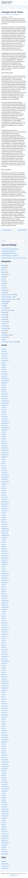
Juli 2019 (4, 513)
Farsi (3, 279)
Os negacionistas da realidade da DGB (10, 249)
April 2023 (4, 412)
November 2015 (5, 602)
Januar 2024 (4, 396)
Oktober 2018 (5, 533)
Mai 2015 (4, 616)
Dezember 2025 (5, 358)
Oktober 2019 (5, 506)
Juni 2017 (4, 569)
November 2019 (5, 504)
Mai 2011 (4, 723)
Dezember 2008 (5, 786)
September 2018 (5, 535)
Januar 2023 (4, 418)
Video (3, 339)
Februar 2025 (4, 374)
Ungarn (3, 332)
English (3, 276)
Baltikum (4, 265)
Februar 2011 (4, 730)
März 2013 (4, 674)
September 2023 (5, 403)
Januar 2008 (4, 806)
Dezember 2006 (5, 836)
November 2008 (5, 789)
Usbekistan (4, 337)
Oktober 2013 (5, 658)
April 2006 (4, 847)
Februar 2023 (4, 416)
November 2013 (5, 656)
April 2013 (4, 672)
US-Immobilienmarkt (6, 335)
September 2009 (5, 766)
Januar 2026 (4, 356)
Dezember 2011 (5, 708)
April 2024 (4, 389)
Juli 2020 (4, 486)
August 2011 (4, 717)
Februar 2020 (4, 497)
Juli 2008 (4, 793)
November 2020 (5, 477)
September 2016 (5, 580)
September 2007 (5, 815)
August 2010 (4, 741)
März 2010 (4, 753)
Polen (3, 305)
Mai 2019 (4, 517)
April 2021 (4, 465)
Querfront (4, 312)
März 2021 (4, 468)
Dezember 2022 (5, 421)
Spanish (3, 323)
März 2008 (4, 802)
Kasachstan (4, 290)
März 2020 (4, 495)
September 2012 (5, 688)
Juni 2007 (4, 822)
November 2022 (5, 423)
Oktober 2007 (5, 813)
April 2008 (4, 800)
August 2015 (4, 609)
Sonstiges (4, 321)
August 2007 (4, 818)
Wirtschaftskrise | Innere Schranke (9, 341)
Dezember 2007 (5, 809)
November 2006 (5, 838)
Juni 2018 (4, 542)
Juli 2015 (4, 611)
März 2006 (4, 849)
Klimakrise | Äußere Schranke (8, 294)
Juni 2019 (4, 515)
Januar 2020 (4, 499)
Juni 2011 (4, 721)
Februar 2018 (4, 551)
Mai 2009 (4, 775)
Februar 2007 (4, 831)
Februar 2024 (4, 394)
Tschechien (4, 326)
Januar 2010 (4, 757)
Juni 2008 (4, 795)
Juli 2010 (4, 744)
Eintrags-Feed (5, 863)
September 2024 (5, 380)
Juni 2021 (4, 461)
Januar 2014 (4, 652)
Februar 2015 (4, 623)
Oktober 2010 (5, 737)
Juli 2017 (4, 566)
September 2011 (5, 714)
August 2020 (4, 483)
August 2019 (4, 510)
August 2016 (4, 582)
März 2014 (4, 647)
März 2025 (4, 371)
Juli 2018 (4, 540)
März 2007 (4, 829)
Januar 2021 (4, 472)
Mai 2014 (4, 643)
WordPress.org (5, 868)
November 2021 (5, 450)
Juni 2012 (4, 694)
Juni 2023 (4, 409)
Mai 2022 (4, 436)
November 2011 (5, 710)
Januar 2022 (4, 445)
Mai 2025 (4, 367)
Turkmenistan (5, 328)
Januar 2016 (4, 598)
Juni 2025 (4, 365)
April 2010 (4, 750)
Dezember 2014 (5, 627)
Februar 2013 (4, 676)
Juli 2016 (4, 584)
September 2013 (5, 661)
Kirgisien (3, 292)
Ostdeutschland (5, 301)
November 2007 (5, 811)
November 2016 (5, 575)
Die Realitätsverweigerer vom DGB (9, 253)
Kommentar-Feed (5, 866)
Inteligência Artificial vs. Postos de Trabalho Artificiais (14, 258)
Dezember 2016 (5, 573)
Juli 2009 (4, 771)
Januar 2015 (4, 625)
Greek (3, 285)
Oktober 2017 (5, 560)
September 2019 (5, 508)
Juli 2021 (4, 459)
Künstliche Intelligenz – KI (7, 296)
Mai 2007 (4, 824)
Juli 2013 (4, 665)
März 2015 (4, 620)
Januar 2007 (4, 833)
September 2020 (5, 481)
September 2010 (5, 739)
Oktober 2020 (5, 479)
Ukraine (3, 330)
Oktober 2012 (5, 685)
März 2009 (4, 780)
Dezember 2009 (5, 759)
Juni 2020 (4, 488)
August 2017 (4, 564)
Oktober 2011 (5, 712)
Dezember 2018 (5, 528)
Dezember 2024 (5, 378)
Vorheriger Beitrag (6, 230)
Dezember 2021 (5, 448)
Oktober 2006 (5, 840)
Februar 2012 (4, 703)
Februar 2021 (4, 470)
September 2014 (5, 634)
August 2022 (4, 430)
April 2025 (4, 369)
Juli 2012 (4, 692)
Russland (4, 317)
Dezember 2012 (5, 681)
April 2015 (4, 618)
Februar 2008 (4, 804)
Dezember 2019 (5, 501)
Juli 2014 (4, 638)
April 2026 (4, 349)
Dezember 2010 (5, 735)
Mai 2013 (4, 670)
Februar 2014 (4, 649)
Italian (3, 288)
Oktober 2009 (5, 764)
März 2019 (4, 522)
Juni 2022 (4, 434)
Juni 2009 (4, 773)
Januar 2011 (4, 732)
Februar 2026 (4, 353)
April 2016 (4, 591)
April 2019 (4, 519)
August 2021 (4, 457)
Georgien (4, 283)
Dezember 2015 (5, 600)
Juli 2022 (4, 432)
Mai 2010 (4, 748)
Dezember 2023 (5, 398)
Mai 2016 (4, 589)
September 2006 (5, 842)
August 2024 (4, 382)
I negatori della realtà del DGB (8, 251)
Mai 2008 (4, 797)
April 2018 (4, 546)
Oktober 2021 (5, 452)
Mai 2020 (4, 490)
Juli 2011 (4, 719)
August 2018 (4, 537)
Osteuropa (4, 303)
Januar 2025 (4, 376)
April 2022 (4, 439)
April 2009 (4, 777)
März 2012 (4, 701)
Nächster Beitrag (22, 230)
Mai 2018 (4, 544)
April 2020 (4, 492)
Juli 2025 (4, 362)
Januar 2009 (4, 784)
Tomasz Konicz (6, 2)
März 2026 (4, 351)
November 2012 (5, 683)
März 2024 (4, 391)
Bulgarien (4, 272)
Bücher (3, 270)
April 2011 (4, 726)
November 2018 (5, 531)
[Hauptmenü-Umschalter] (25, 2)
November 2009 (5, 762)
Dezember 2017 (5, 555)
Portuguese (4, 308)
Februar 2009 (4, 782)
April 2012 (4, 699)
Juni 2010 (4, 746)
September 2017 (5, 562)
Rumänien (4, 314)
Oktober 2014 (5, 631)
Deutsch (3, 274)
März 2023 (4, 414)
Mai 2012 (4, 697)
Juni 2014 (4, 640)
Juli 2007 (4, 820)
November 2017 (5, 557)
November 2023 (5, 400)
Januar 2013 (4, 679)
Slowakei (4, 319)
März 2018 (4, 548)
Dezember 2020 (5, 474)
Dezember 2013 (5, 654)
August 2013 (4, 663)
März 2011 (4, 728)
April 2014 (4, 645)
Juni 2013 (4, 667)
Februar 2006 (4, 851)
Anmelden (4, 861)
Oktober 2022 (5, 425)
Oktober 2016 (5, 578)
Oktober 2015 (5, 605)
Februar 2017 (4, 571)
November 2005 (5, 854)
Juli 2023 (4, 407)
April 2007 (4, 827)
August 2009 (4, 768)
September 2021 (5, 454)
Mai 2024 (4, 387)
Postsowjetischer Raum (7, 310)
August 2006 (4, 845)
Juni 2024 (4, 385)
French (3, 281)
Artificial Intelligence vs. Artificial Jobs (10, 255)
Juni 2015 (4, 614)
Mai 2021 (4, 463)
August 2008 (4, 791)
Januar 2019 (4, 526)
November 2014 (5, 629)
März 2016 (4, 593)
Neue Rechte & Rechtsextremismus (9, 299)
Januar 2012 (4, 706)
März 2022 (4, 441)
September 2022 (5, 427)
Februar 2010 (4, 755)
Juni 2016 (4, 587)
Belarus (3, 267)
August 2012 (4, 690)
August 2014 (4, 636)
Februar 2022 (4, 443)
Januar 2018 (4, 553)
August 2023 (4, 405)
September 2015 (5, 607)
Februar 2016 (4, 596)
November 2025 (5, 360)
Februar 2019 (4, 524)
